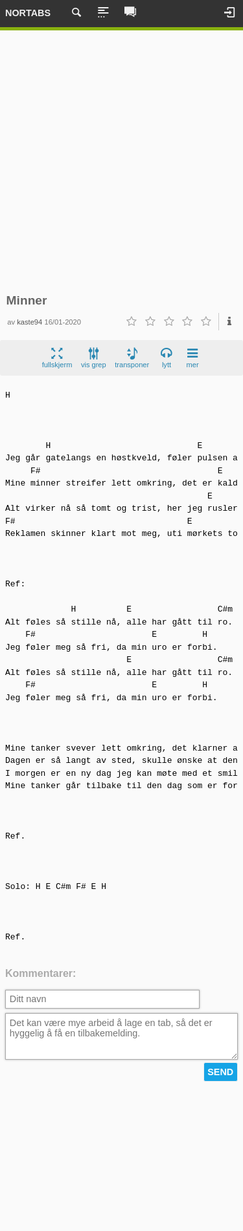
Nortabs (28, 13)
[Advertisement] (121, 162)
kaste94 (29, 322)
